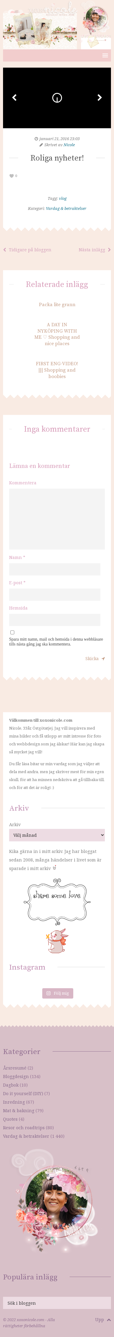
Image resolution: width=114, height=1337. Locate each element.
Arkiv (15, 824)
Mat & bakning (18, 1110)
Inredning (14, 1102)
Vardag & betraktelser (66, 208)
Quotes (10, 1119)
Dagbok (11, 1085)
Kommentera (22, 483)
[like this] (11, 176)
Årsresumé (14, 1068)
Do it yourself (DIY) (23, 1093)
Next (99, 97)
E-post (17, 582)
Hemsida (18, 608)
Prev (14, 97)
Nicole (69, 144)
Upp (103, 1319)
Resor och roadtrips (24, 1127)
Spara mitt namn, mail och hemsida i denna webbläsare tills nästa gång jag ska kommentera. (56, 641)
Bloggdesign (16, 1076)
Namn (17, 557)
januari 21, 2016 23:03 (60, 138)
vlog (63, 198)
